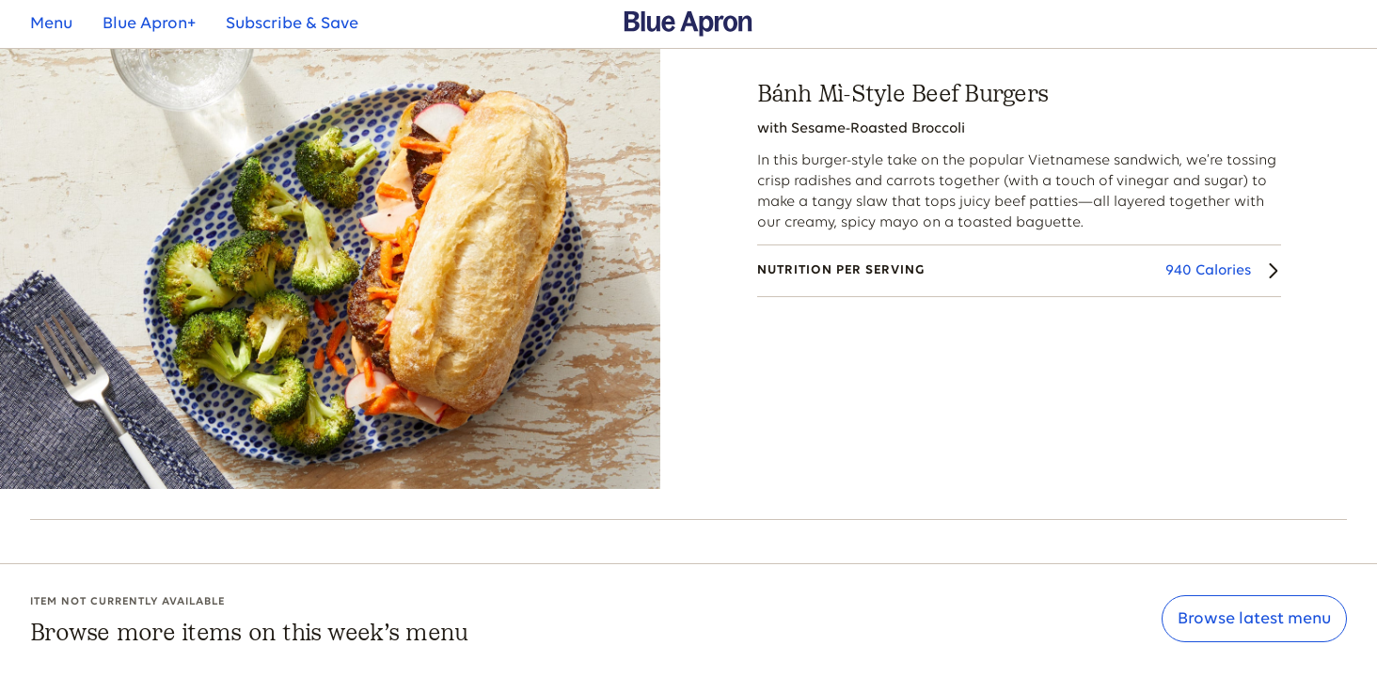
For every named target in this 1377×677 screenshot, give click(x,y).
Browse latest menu (1254, 619)
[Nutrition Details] (1019, 270)
